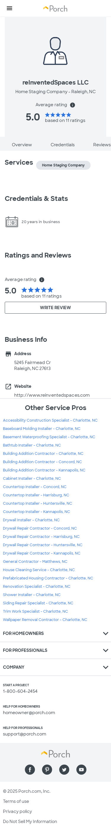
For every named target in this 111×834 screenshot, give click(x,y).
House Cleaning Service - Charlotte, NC (39, 570)
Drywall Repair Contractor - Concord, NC (40, 528)
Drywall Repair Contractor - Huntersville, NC (43, 545)
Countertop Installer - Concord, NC (35, 486)
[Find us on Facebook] (30, 770)
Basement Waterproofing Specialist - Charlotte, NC (49, 437)
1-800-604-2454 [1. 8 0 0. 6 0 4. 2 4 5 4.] (20, 691)
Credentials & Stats (36, 198)
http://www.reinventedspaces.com (52, 395)
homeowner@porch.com (29, 712)
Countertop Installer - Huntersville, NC (37, 503)
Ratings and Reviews (38, 255)
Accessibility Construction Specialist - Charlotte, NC (50, 420)
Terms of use (16, 801)
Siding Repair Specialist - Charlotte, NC (38, 603)
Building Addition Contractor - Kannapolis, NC (44, 470)
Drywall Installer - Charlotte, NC (31, 520)
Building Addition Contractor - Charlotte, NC (43, 453)
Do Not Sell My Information (30, 821)
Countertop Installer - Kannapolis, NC (36, 511)
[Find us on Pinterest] (47, 770)
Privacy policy (17, 811)
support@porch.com (24, 734)
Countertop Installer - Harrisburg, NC (36, 495)
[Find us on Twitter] (64, 770)
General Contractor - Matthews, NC (35, 561)
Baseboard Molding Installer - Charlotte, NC (42, 428)
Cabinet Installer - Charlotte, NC (32, 478)
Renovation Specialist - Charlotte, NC (36, 586)
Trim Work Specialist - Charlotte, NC (35, 611)
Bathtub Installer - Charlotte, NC (32, 445)
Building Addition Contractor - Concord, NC (42, 462)
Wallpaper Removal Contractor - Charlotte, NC (45, 619)
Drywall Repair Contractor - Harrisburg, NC (41, 536)
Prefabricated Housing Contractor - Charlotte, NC (48, 578)
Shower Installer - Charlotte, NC (32, 594)
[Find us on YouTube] (81, 770)
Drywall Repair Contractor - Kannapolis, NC (42, 553)
